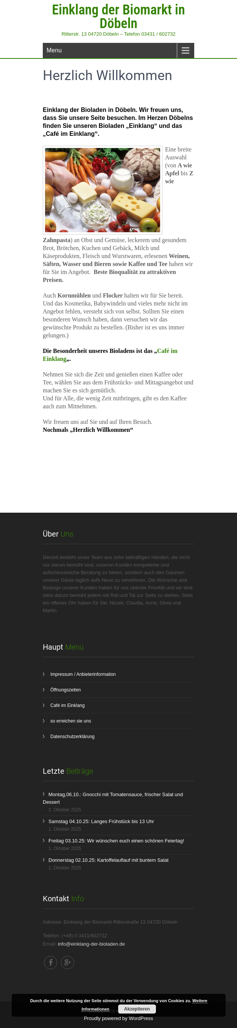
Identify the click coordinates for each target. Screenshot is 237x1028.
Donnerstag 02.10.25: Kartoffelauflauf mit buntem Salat (108, 860)
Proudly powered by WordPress (118, 1018)
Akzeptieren (137, 1009)
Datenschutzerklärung (72, 736)
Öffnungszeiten (65, 690)
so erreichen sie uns (70, 721)
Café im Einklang (67, 705)
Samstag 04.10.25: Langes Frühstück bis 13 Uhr (101, 821)
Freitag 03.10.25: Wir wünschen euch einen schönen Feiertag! (116, 841)
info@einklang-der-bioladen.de (91, 944)
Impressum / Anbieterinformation (83, 674)
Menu (54, 50)
